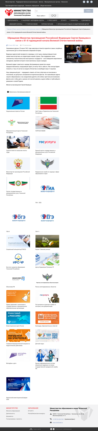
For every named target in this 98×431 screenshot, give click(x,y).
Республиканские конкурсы (36, 413)
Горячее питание (47, 24)
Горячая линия (32, 24)
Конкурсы (74, 20)
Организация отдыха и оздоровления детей (73, 24)
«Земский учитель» (15, 24)
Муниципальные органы (52, 2)
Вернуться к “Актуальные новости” (20, 92)
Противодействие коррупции (14, 5)
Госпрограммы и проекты (14, 419)
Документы (86, 20)
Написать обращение (32, 5)
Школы (41, 2)
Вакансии (64, 2)
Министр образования (13, 411)
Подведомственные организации (27, 2)
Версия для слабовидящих (64, 429)
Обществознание (45, 5)
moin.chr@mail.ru (58, 422)
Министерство (10, 2)
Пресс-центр (53, 20)
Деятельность (13, 20)
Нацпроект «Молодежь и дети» (33, 20)
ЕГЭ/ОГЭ (63, 20)
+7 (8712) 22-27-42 (58, 419)
